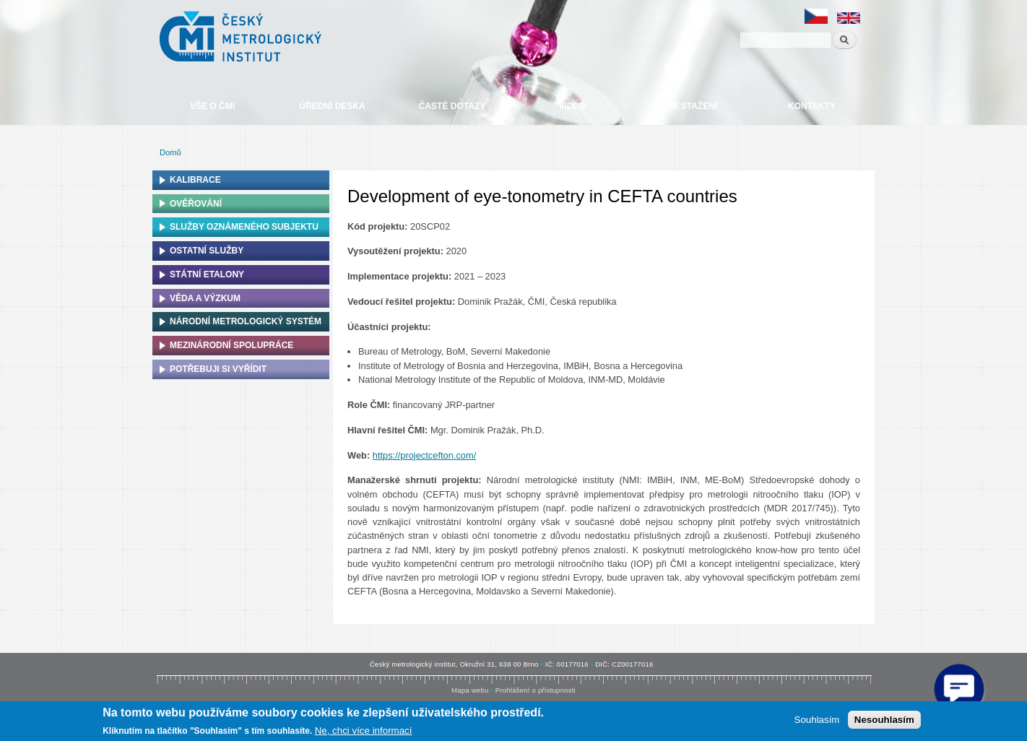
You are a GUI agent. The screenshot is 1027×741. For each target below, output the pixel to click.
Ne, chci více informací (363, 730)
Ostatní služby (206, 251)
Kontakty (812, 106)
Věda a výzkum (205, 298)
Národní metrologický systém (245, 321)
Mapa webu (469, 690)
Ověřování (196, 204)
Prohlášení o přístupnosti (535, 690)
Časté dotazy (452, 106)
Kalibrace (195, 180)
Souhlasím (817, 719)
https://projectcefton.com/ (425, 455)
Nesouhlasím (884, 719)
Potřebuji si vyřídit (218, 369)
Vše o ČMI (212, 106)
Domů (170, 152)
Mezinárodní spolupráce (231, 345)
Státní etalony (207, 274)
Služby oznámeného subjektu (244, 227)
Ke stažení (692, 106)
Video (571, 106)
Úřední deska (332, 106)
